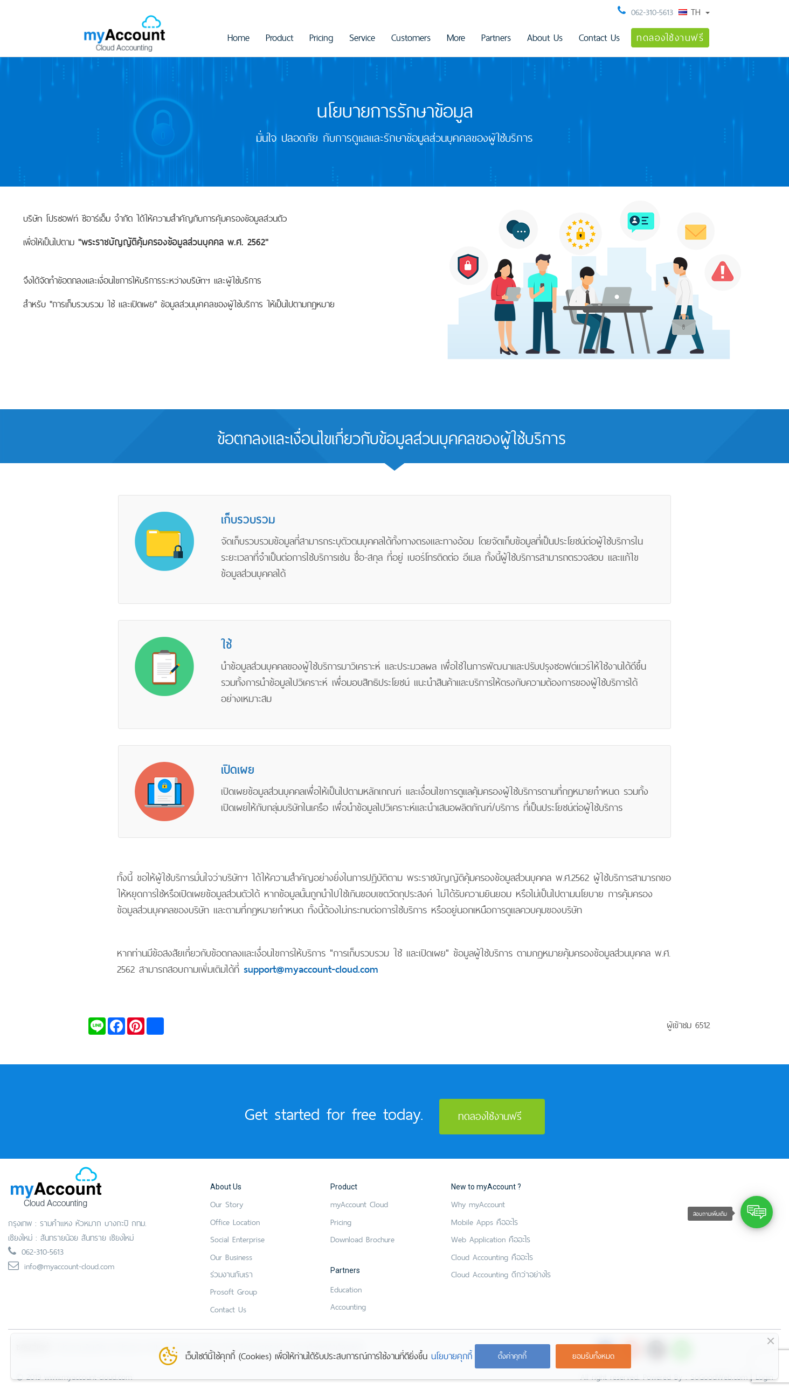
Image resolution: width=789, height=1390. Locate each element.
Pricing (321, 37)
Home (238, 37)
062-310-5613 (652, 12)
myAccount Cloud (359, 1204)
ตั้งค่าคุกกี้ (512, 1356)
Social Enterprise (237, 1239)
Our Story (226, 1204)
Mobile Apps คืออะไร (484, 1222)
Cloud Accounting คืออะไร (492, 1257)
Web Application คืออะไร (490, 1239)
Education (346, 1289)
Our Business (231, 1257)
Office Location (235, 1222)
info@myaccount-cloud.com (69, 1266)
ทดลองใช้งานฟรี (670, 37)
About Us (545, 37)
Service (362, 37)
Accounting (348, 1306)
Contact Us (599, 37)
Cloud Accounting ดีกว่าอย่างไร (501, 1274)
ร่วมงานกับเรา (231, 1274)
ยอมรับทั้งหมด (593, 1356)
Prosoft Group (233, 1291)
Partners (496, 37)
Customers (411, 37)
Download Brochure (362, 1239)
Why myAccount (478, 1204)
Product (279, 37)
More (456, 37)
